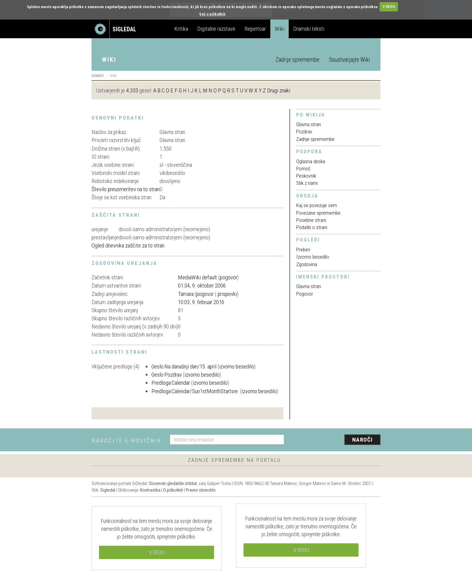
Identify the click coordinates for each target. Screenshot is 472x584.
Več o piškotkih (212, 14)
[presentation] (336, 440)
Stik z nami (307, 183)
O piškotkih (173, 490)
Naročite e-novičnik (127, 440)
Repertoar (255, 28)
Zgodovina (306, 264)
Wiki (279, 28)
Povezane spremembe (318, 213)
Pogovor (304, 294)
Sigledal (107, 490)
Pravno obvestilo (201, 490)
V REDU (389, 6)
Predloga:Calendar (170, 382)
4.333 (132, 90)
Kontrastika (150, 490)
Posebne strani (311, 220)
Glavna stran (308, 124)
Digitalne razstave (216, 28)
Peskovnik (306, 176)
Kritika (181, 28)
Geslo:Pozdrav (166, 374)
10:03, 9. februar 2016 (201, 302)
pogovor (228, 277)
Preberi (303, 250)
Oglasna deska (310, 161)
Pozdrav (304, 132)
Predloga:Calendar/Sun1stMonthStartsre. (195, 391)
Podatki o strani (311, 227)
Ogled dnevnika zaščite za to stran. (129, 245)
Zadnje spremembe (297, 59)
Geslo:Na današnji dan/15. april (183, 366)
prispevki (227, 293)
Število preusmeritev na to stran (126, 189)
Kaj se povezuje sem (316, 205)
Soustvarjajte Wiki (349, 59)
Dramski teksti (308, 28)
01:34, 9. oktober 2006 (202, 285)
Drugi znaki (278, 90)
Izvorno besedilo (312, 257)
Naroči (362, 439)
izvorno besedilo (236, 366)
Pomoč (303, 169)
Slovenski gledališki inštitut (173, 483)
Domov (98, 75)
